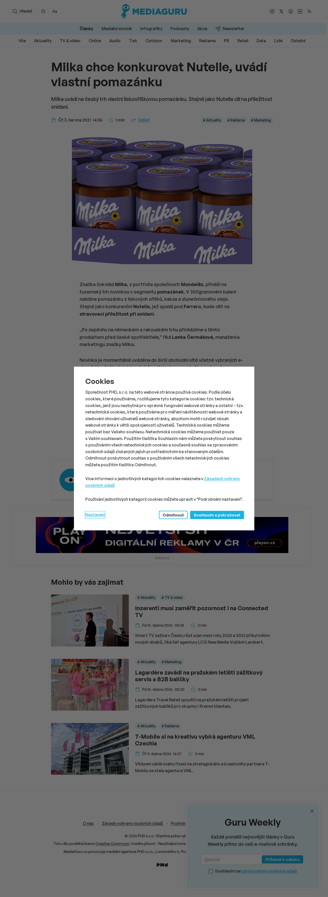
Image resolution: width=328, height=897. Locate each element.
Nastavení (95, 514)
